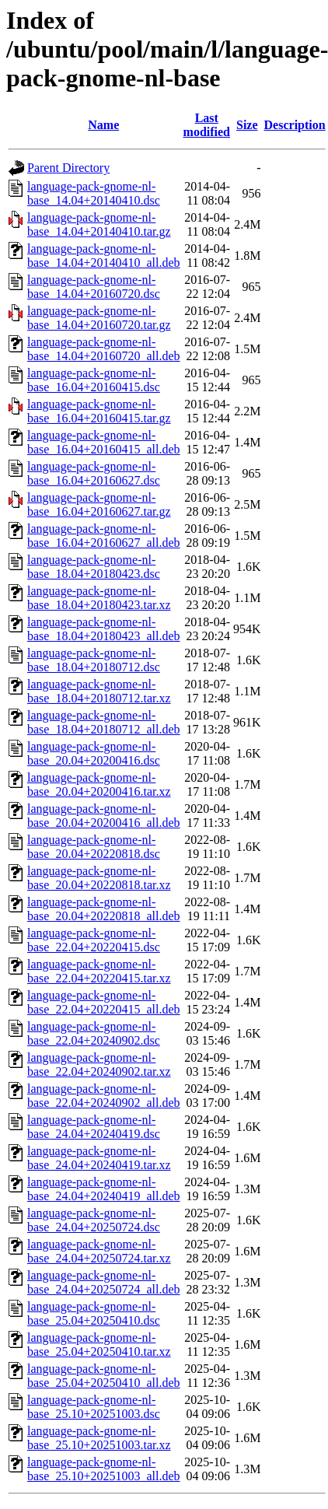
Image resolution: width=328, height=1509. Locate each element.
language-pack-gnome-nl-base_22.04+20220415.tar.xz (99, 971)
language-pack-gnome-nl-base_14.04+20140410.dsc (93, 193)
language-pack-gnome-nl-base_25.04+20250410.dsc (93, 1313)
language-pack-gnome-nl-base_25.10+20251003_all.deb (103, 1469)
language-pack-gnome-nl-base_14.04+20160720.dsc (93, 286)
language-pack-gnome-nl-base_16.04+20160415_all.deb (103, 442)
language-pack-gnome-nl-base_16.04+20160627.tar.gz (99, 504)
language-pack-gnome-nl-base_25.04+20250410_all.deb (103, 1375)
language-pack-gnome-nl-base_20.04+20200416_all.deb (103, 815)
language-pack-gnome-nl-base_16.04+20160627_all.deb (103, 535)
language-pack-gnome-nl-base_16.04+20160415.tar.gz (99, 411)
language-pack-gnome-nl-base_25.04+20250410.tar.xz (99, 1344)
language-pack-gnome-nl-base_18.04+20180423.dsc (93, 566)
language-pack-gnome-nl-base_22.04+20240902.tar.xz (99, 1064)
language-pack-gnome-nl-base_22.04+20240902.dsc (93, 1033)
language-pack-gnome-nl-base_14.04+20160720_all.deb (103, 348)
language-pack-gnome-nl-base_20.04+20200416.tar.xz (99, 784)
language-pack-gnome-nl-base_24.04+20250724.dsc (93, 1220)
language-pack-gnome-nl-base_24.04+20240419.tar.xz (99, 1157)
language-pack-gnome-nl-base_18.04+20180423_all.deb (103, 628)
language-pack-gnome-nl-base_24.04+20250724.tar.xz (99, 1251)
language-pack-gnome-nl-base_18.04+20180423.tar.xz (99, 597)
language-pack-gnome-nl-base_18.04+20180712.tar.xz (99, 691)
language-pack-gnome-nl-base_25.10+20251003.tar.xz (99, 1437)
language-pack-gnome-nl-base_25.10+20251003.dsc (93, 1406)
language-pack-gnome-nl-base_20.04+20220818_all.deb (103, 909)
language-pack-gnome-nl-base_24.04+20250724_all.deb (103, 1282)
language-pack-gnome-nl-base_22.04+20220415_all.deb (103, 1002)
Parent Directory (68, 167)
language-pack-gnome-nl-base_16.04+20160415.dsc (93, 380)
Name (103, 124)
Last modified (206, 124)
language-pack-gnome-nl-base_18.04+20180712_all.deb (103, 722)
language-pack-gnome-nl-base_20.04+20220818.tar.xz (99, 877)
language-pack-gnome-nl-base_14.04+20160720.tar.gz (99, 317)
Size (247, 124)
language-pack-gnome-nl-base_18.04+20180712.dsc (93, 660)
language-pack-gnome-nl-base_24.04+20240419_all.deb (103, 1189)
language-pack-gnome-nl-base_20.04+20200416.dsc (93, 753)
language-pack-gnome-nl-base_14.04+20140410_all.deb (103, 255)
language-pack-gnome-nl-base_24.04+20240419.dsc (93, 1126)
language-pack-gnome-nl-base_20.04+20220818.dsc (93, 846)
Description (295, 124)
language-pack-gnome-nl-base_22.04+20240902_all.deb (103, 1095)
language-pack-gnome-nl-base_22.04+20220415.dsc (93, 940)
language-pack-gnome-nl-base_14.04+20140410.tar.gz (99, 224)
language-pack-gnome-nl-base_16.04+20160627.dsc (93, 473)
